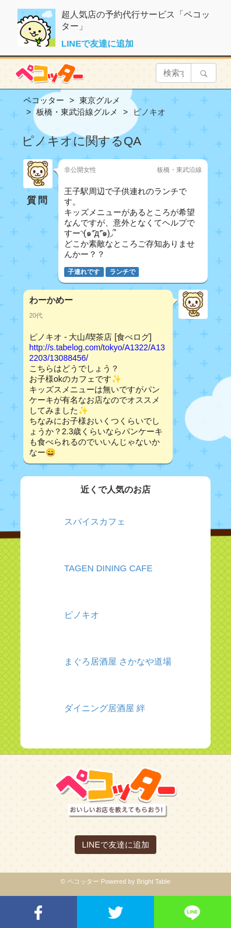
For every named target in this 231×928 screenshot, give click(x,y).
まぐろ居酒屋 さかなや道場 (118, 661)
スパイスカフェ (94, 521)
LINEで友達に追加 (97, 43)
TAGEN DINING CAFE (108, 568)
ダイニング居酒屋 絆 (104, 708)
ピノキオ (81, 615)
